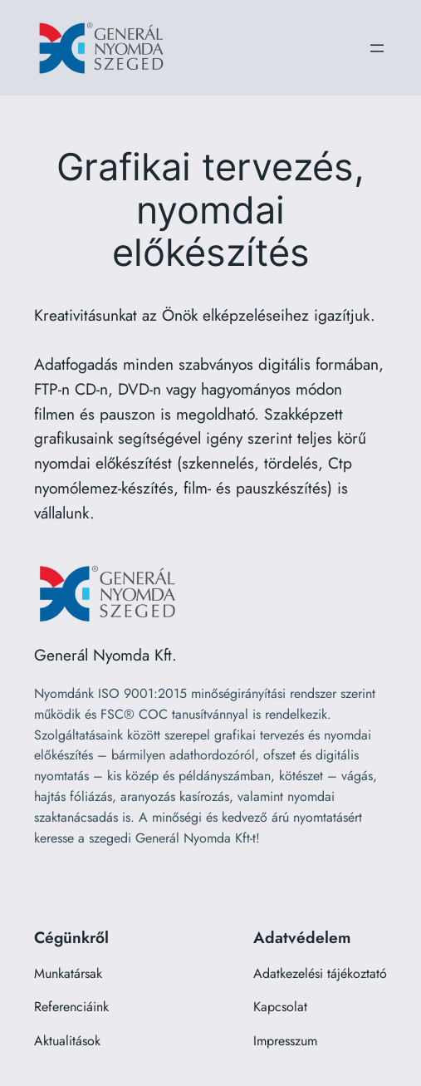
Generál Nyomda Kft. (105, 654)
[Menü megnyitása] (377, 48)
